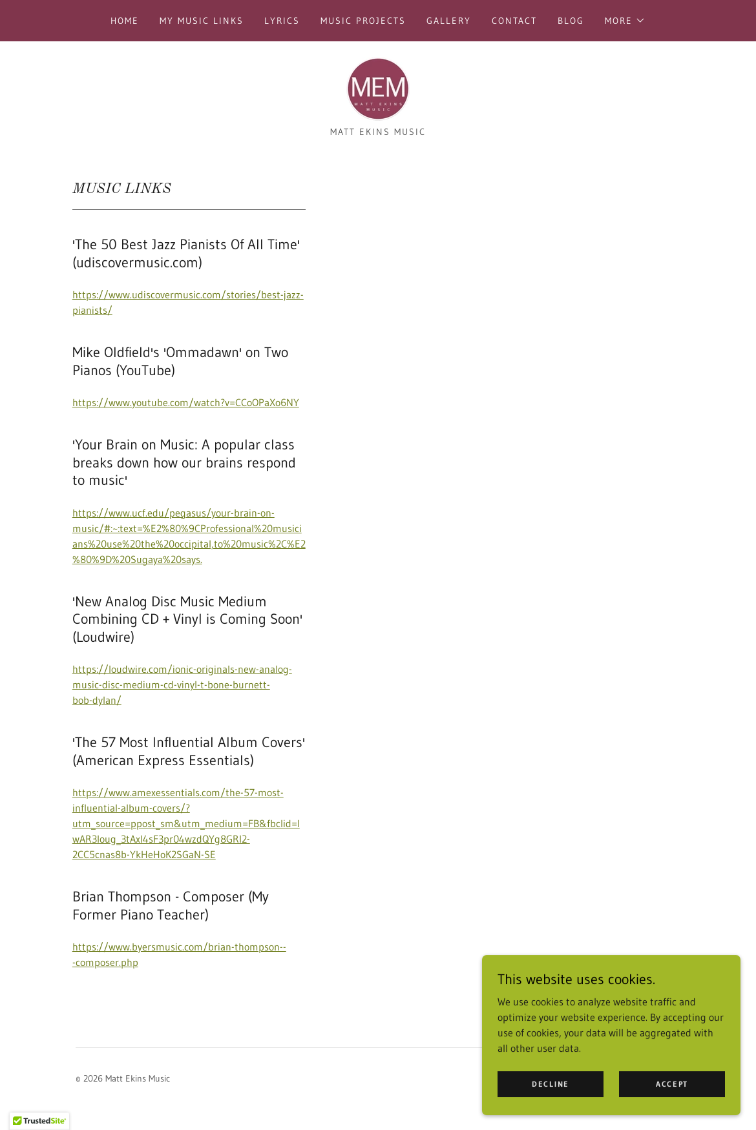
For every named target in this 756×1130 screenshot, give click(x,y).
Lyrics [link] (282, 20)
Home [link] (124, 20)
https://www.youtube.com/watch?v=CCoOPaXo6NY (185, 402)
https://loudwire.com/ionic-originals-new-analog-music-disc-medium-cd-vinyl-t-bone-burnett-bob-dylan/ (182, 684)
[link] (378, 87)
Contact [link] (514, 20)
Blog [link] (571, 20)
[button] (625, 20)
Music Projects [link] (363, 20)
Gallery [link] (448, 20)
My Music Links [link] (202, 20)
